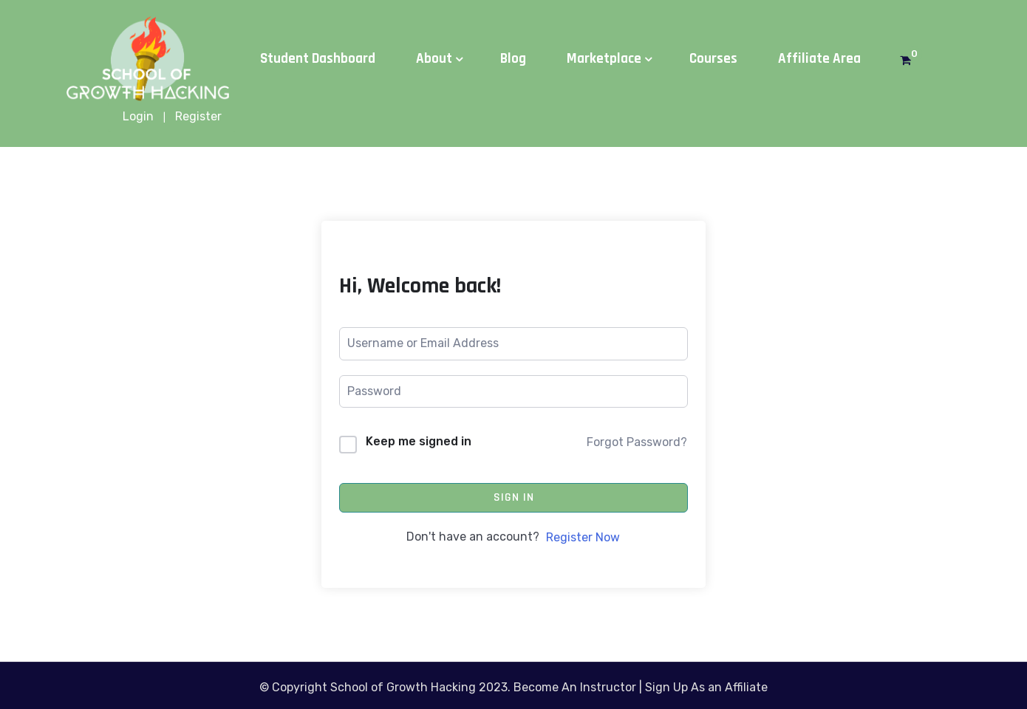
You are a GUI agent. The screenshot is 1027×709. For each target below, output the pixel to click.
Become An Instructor (575, 687)
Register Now (583, 537)
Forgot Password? (637, 442)
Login (138, 116)
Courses (713, 58)
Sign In (514, 497)
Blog (513, 58)
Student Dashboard (317, 58)
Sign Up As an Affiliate (706, 687)
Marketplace (604, 58)
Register (198, 116)
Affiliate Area (819, 58)
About (434, 58)
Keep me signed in (418, 441)
